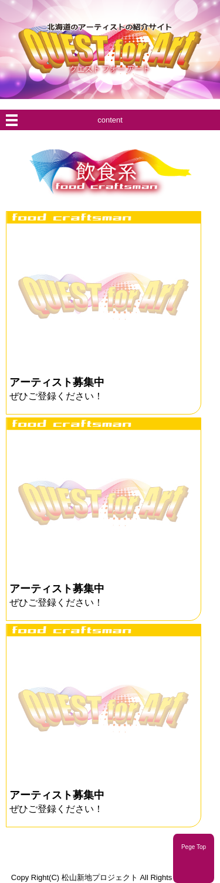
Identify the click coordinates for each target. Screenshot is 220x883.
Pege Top (193, 847)
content (110, 120)
